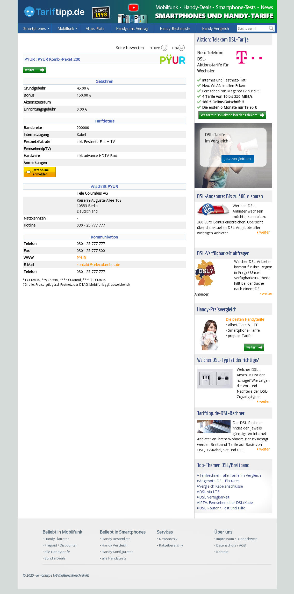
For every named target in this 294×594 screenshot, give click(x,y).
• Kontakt (221, 551)
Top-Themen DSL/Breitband (223, 465)
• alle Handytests (113, 558)
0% (178, 48)
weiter (29, 70)
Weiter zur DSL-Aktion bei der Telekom (229, 115)
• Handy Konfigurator (116, 551)
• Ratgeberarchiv (170, 545)
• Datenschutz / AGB (230, 545)
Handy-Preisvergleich (216, 309)
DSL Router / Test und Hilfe (222, 508)
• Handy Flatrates (55, 538)
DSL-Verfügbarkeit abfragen (223, 253)
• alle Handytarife (56, 551)
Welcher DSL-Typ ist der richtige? (228, 360)
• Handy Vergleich (113, 545)
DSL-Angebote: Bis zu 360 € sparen (230, 196)
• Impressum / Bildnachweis (235, 538)
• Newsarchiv (167, 538)
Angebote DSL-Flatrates (219, 480)
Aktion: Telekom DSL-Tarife (223, 39)
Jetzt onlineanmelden (41, 172)
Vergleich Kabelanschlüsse (221, 486)
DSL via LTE (209, 491)
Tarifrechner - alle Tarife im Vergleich (230, 475)
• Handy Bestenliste (115, 538)
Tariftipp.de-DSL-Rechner (221, 413)
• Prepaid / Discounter (59, 545)
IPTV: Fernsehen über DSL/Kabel (226, 502)
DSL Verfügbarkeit (214, 497)
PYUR (81, 257)
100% (158, 48)
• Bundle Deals (54, 558)
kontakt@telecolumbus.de (98, 264)
